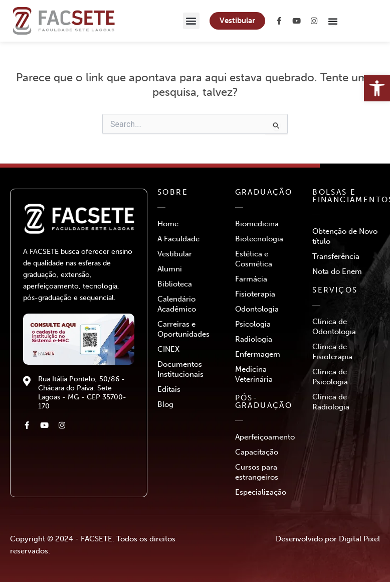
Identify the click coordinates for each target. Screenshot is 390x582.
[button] (191, 21)
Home (167, 223)
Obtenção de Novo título (344, 236)
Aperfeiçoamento (265, 437)
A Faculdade (178, 238)
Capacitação (256, 452)
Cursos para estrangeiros (256, 472)
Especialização (260, 492)
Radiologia (253, 339)
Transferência (335, 256)
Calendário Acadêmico (176, 304)
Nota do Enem (337, 271)
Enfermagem (257, 354)
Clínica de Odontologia (334, 326)
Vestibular (174, 253)
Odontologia (257, 309)
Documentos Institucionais (180, 369)
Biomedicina (257, 223)
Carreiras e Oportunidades (183, 329)
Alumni (169, 268)
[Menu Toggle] (333, 21)
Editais (168, 389)
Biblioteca (174, 283)
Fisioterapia (255, 294)
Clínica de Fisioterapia (332, 351)
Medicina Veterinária (254, 374)
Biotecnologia (259, 238)
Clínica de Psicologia (330, 376)
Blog (165, 404)
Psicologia (253, 324)
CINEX (168, 349)
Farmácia (251, 278)
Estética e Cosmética (253, 258)
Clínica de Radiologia (330, 401)
